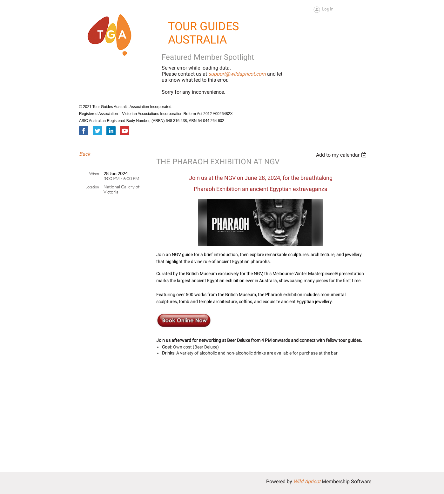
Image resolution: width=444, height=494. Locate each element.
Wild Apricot (306, 481)
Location (92, 187)
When (94, 174)
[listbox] (342, 155)
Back (84, 154)
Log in (327, 8)
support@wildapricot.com (237, 74)
